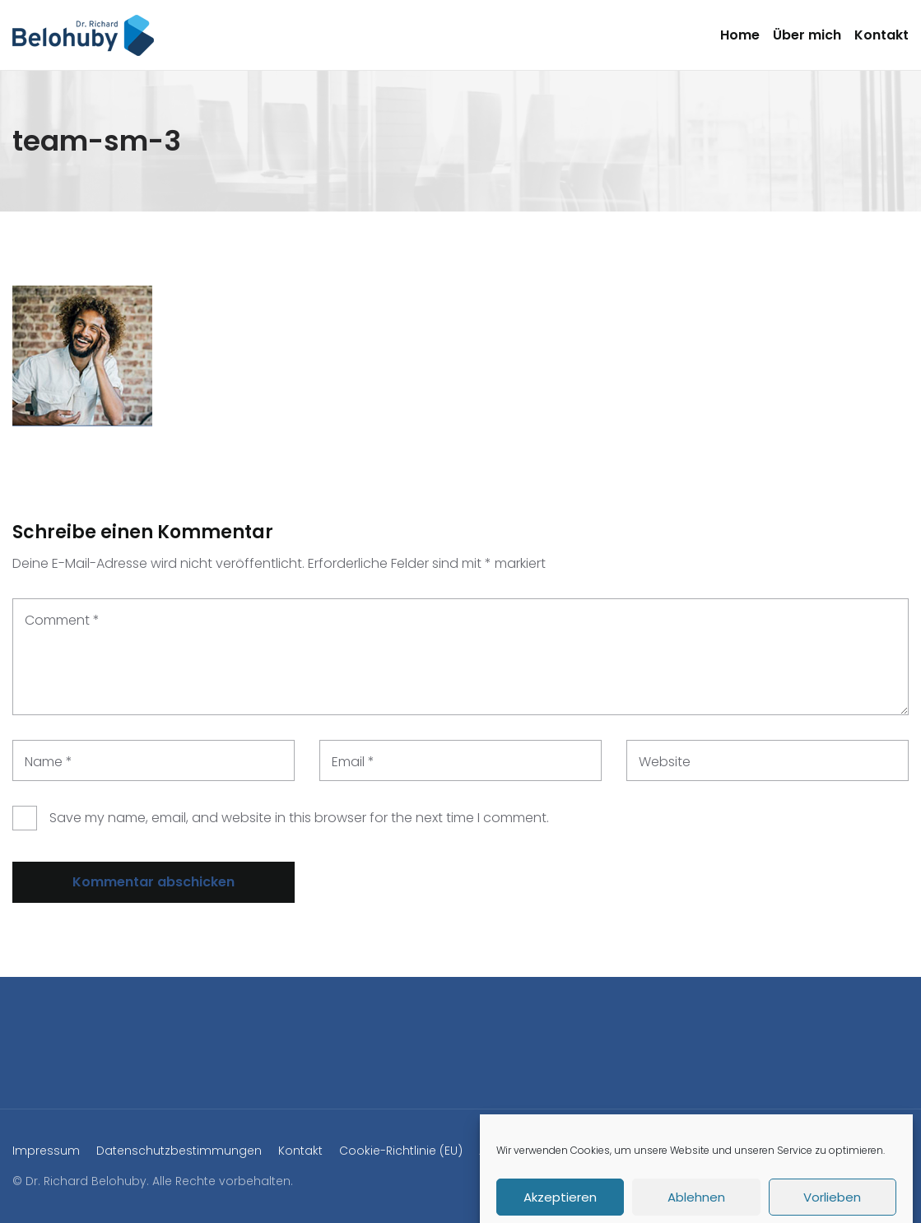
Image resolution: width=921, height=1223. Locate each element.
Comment (62, 620)
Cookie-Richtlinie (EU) (401, 1150)
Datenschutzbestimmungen (179, 1150)
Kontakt (881, 35)
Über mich (807, 35)
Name (48, 761)
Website (665, 761)
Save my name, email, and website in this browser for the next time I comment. (299, 817)
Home (740, 35)
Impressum (46, 1150)
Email (353, 761)
